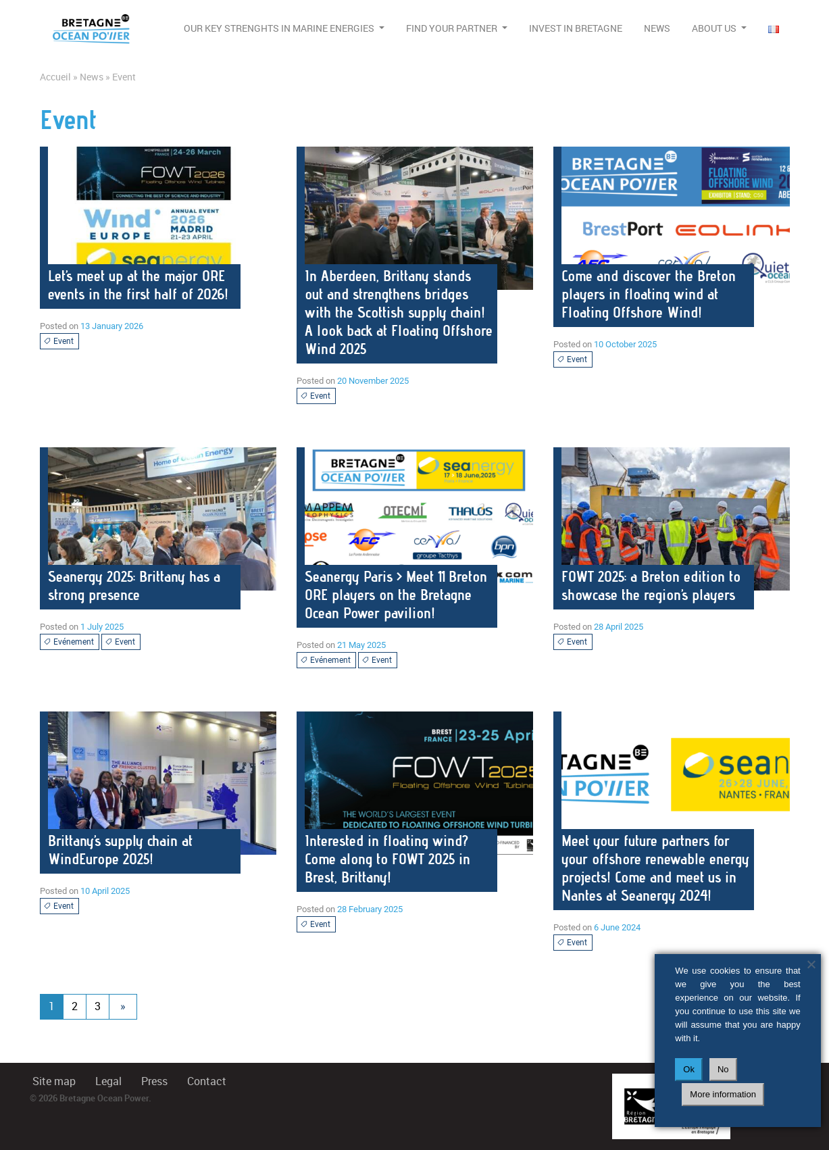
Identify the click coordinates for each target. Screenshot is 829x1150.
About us (715, 28)
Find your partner (452, 28)
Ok (689, 1069)
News (657, 28)
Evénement (68, 642)
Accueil (55, 77)
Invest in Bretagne (575, 28)
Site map (54, 1081)
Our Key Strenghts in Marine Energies (280, 28)
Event (58, 341)
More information (723, 1094)
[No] (811, 964)
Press (154, 1081)
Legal (108, 1081)
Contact (206, 1081)
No (723, 1069)
